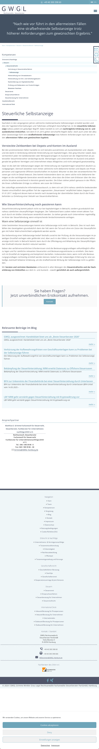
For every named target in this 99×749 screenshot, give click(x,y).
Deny (49, 732)
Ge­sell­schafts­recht (8, 101)
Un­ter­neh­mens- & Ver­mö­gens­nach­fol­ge (49, 542)
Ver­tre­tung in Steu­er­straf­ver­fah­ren (20, 69)
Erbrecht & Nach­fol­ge (9, 59)
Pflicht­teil (49, 556)
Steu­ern (6, 63)
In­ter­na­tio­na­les (49, 618)
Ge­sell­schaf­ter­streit (49, 576)
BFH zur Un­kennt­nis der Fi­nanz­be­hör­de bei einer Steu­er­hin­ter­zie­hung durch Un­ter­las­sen (48, 381)
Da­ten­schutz (45, 745)
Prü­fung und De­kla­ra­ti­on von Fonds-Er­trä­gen (23, 85)
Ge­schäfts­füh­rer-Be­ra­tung (49, 570)
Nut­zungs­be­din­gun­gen (49, 528)
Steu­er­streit (9, 91)
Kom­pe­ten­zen (50, 508)
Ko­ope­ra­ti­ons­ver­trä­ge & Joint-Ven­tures (49, 580)
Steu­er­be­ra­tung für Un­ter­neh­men (16, 98)
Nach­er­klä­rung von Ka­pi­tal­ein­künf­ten (21, 82)
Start (49, 501)
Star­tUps (49, 573)
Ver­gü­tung (49, 511)
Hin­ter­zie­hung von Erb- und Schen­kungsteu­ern (24, 79)
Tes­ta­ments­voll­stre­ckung (49, 545)
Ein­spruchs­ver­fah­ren (12, 95)
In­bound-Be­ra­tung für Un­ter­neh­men (49, 615)
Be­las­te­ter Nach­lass (14, 88)
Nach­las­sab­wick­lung (49, 552)
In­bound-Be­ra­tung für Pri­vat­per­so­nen (49, 611)
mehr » (92, 344)
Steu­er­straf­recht (12, 66)
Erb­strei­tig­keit (49, 549)
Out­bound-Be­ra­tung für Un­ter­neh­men (49, 625)
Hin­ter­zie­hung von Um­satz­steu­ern (20, 75)
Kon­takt (49, 301)
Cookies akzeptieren (49, 725)
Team (49, 504)
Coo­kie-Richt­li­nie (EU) (49, 532)
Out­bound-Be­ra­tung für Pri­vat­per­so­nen (49, 621)
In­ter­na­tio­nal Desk (8, 104)
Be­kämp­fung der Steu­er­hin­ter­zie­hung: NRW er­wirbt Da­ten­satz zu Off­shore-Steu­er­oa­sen (48, 368)
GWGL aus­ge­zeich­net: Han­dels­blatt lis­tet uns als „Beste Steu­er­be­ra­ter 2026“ (41, 336)
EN (95, 2)
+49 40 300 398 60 (52, 2)
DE (92, 2)
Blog (49, 514)
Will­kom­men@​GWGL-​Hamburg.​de (50, 658)
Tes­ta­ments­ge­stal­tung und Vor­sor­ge (49, 559)
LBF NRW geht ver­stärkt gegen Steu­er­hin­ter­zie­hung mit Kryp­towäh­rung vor (42, 396)
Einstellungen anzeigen (49, 739)
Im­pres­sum (55, 745)
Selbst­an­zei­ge (14, 72)
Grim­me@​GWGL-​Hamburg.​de (26, 450)
